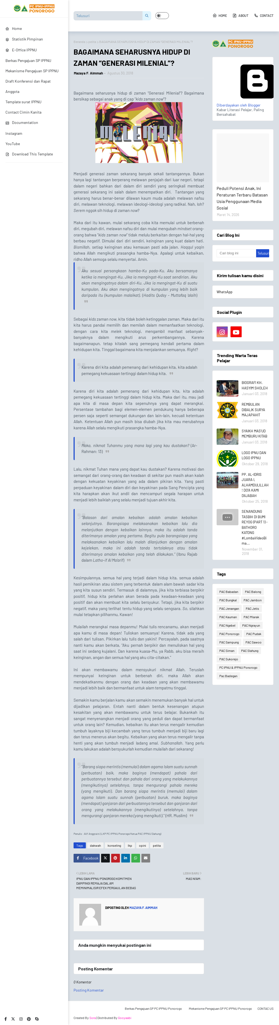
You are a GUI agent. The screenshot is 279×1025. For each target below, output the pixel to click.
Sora (92, 1018)
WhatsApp (224, 292)
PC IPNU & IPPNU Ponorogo (238, 667)
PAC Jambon (253, 600)
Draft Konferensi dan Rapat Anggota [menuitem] (28, 86)
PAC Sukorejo (228, 659)
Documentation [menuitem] (21, 122)
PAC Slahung (249, 650)
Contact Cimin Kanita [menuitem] (23, 112)
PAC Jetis (252, 608)
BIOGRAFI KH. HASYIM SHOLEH (255, 385)
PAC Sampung (229, 642)
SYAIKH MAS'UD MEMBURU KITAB (254, 434)
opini (142, 845)
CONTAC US (265, 1008)
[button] (162, 15)
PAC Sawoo (253, 642)
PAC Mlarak (251, 617)
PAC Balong (253, 591)
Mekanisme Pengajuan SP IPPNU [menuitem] (32, 70)
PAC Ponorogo (229, 634)
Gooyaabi (124, 1018)
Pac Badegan (228, 676)
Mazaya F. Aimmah (88, 73)
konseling (114, 845)
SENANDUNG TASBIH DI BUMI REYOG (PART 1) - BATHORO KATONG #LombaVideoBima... (255, 527)
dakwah (95, 845)
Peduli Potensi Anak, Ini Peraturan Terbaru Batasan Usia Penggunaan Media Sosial (242, 198)
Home (220, 15)
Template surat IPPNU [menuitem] (23, 101)
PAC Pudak (253, 634)
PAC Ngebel (227, 625)
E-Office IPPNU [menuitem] (21, 50)
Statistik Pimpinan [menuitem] (24, 39)
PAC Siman (226, 650)
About (240, 15)
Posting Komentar (89, 990)
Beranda (79, 41)
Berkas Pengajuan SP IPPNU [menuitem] (28, 60)
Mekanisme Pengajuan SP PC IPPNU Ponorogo (220, 1008)
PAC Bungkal (228, 600)
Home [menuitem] (13, 28)
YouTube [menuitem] (12, 143)
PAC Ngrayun (251, 625)
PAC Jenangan (229, 608)
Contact (264, 15)
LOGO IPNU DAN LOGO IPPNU (254, 455)
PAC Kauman (228, 617)
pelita (92, 41)
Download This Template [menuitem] (29, 154)
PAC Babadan (228, 591)
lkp (130, 845)
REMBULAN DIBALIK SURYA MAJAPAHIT (253, 409)
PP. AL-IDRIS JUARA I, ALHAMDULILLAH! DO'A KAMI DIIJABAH (255, 485)
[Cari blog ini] (236, 253)
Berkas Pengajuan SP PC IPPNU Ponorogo (153, 1008)
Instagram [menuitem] (13, 133)
